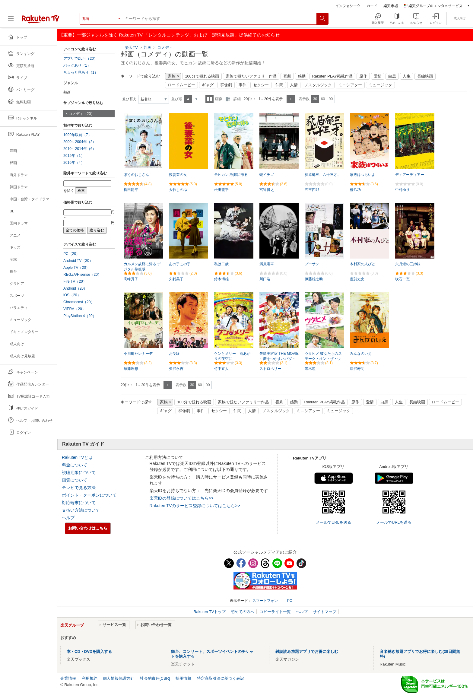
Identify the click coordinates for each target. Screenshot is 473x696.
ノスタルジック (318, 85)
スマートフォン (265, 601)
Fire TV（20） (75, 281)
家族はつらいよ (362, 175)
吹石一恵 (402, 279)
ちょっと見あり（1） (80, 72)
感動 (302, 76)
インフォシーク (347, 5)
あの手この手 (180, 264)
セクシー (261, 85)
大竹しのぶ (178, 190)
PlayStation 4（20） (79, 316)
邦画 (147, 47)
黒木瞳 (310, 369)
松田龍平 (131, 190)
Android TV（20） (78, 261)
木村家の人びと (362, 264)
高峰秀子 (131, 279)
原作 (363, 76)
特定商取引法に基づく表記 (220, 678)
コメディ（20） (81, 114)
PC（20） (71, 254)
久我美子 (176, 279)
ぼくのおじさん (136, 175)
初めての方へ (242, 611)
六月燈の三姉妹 (408, 264)
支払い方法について (81, 510)
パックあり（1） (77, 65)
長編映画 (425, 76)
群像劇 (226, 85)
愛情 (378, 76)
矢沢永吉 (176, 369)
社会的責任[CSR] (155, 678)
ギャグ (208, 85)
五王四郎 (312, 190)
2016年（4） (73, 162)
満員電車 (266, 264)
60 (323, 99)
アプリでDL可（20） (80, 58)
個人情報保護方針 (118, 678)
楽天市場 (390, 5)
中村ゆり (402, 190)
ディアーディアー (409, 175)
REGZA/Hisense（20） (82, 274)
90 (331, 99)
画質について (74, 480)
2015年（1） (73, 156)
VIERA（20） (74, 309)
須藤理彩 (131, 369)
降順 (196, 99)
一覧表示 (209, 99)
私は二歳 (221, 264)
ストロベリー (270, 369)
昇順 (188, 99)
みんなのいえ (361, 353)
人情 (294, 85)
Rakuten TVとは (77, 457)
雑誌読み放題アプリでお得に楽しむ (306, 651)
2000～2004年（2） (79, 142)
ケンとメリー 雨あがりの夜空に (232, 356)
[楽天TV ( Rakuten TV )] (40, 21)
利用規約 (89, 678)
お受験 (174, 353)
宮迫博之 (266, 190)
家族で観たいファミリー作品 (251, 76)
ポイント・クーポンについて (89, 495)
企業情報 (68, 678)
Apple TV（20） (76, 267)
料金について (74, 464)
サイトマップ (324, 611)
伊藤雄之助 (314, 279)
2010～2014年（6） (79, 149)
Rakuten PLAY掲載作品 (332, 76)
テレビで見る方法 (79, 487)
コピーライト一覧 (275, 611)
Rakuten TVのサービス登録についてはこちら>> (195, 505)
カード (372, 5)
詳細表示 (228, 99)
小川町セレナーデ (138, 353)
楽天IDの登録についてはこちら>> (182, 498)
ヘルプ (68, 517)
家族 (172, 76)
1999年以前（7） (77, 135)
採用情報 (183, 678)
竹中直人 (221, 369)
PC (289, 601)
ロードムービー (181, 85)
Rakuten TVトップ (210, 611)
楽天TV (131, 47)
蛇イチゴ (266, 175)
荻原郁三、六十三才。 (323, 175)
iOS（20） (72, 295)
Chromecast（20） (78, 302)
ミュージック (380, 85)
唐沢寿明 (357, 369)
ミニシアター (350, 85)
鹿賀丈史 (357, 279)
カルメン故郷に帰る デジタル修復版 (142, 266)
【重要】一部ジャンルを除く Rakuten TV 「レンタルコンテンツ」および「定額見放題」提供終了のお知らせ (169, 34)
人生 (407, 76)
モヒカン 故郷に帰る (231, 175)
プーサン (312, 264)
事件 (242, 85)
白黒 (392, 76)
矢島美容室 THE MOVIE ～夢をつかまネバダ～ (279, 356)
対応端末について (79, 502)
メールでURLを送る (333, 522)
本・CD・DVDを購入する (89, 651)
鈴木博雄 (221, 279)
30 (315, 99)
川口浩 (264, 279)
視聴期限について (79, 472)
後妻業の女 (178, 175)
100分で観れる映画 (202, 76)
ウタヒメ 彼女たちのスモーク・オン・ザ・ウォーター (323, 358)
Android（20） (75, 288)
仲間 (279, 85)
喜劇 (287, 76)
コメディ (165, 47)
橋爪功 (355, 190)
